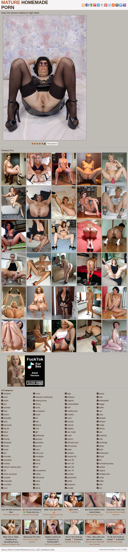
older (68, 449)
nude (68, 435)
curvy (36, 394)
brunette (6, 456)
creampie (6, 481)
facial (36, 415)
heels (36, 460)
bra (3, 453)
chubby (5, 463)
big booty (6, 425)
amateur (6, 394)
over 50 (69, 463)
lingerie (69, 401)
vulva (100, 477)
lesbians (69, 397)
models (69, 415)
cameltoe (6, 460)
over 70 (69, 470)
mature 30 (70, 456)
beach (5, 415)
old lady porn (72, 442)
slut (99, 432)
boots (4, 449)
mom (68, 418)
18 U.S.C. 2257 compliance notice (41, 550)
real (99, 397)
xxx (99, 488)
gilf (35, 432)
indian (37, 474)
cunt (4, 488)
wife (100, 484)
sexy (100, 415)
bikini (4, 432)
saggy (100, 404)
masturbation (72, 404)
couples (5, 477)
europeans (39, 411)
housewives (39, 470)
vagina (101, 470)
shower (101, 421)
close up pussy (9, 474)
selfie (100, 408)
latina (36, 488)
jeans (36, 481)
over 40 (69, 460)
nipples (69, 428)
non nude (70, 432)
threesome (102, 453)
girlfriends (38, 435)
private (69, 488)
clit (3, 470)
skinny (101, 428)
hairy (36, 449)
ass (4, 404)
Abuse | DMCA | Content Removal (14, 550)
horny (36, 463)
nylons (69, 439)
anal (4, 397)
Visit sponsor (52, 144)
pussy (100, 394)
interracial (38, 477)
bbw (4, 411)
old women (71, 446)
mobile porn (71, 411)
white (100, 481)
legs (68, 394)
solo (100, 439)
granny (37, 446)
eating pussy (40, 401)
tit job (100, 456)
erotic (36, 408)
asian (4, 401)
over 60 (69, 467)
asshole (5, 408)
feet (36, 421)
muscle (69, 421)
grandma (38, 442)
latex (36, 484)
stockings (102, 442)
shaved (101, 418)
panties (69, 474)
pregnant (70, 484)
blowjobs (6, 442)
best (4, 421)
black (4, 435)
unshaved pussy (105, 463)
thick (100, 449)
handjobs (38, 456)
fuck (36, 428)
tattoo (100, 446)
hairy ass (38, 453)
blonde (5, 439)
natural (69, 425)
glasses (37, 439)
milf (67, 408)
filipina (37, 425)
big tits (5, 428)
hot (35, 467)
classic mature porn (11, 467)
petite (68, 481)
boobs (5, 446)
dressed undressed (42, 397)
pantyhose (70, 477)
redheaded (103, 401)
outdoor (69, 453)
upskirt (101, 467)
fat (35, 418)
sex (99, 411)
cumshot (6, 484)
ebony (37, 404)
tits (99, 460)
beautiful (6, 418)
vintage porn (103, 474)
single (100, 425)
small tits (102, 435)
